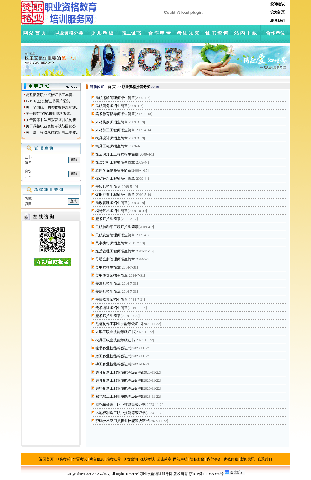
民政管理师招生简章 (111, 203)
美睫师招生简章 (108, 291)
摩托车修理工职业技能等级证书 (120, 405)
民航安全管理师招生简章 (115, 235)
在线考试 (147, 459)
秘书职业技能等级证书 (113, 348)
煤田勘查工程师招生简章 (115, 195)
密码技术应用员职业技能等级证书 (122, 421)
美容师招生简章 (108, 187)
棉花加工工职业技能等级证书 (118, 396)
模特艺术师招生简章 (111, 211)
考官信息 (97, 459)
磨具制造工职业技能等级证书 (118, 372)
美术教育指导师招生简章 (115, 114)
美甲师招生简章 (108, 267)
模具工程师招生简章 (111, 146)
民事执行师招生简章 (111, 243)
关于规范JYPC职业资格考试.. (49, 114)
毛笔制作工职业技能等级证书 (118, 324)
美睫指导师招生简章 (111, 300)
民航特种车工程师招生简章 (116, 227)
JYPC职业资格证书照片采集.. (49, 101)
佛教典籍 (231, 459)
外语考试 (80, 459)
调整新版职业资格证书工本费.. (50, 95)
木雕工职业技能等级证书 (115, 332)
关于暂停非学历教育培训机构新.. (52, 120)
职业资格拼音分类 (136, 87)
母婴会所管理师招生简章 (115, 259)
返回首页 (46, 459)
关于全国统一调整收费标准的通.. (52, 107)
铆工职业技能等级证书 (113, 364)
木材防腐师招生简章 (111, 122)
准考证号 (113, 459)
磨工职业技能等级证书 (113, 356)
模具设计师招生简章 (111, 138)
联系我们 (264, 459)
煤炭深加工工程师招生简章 (116, 154)
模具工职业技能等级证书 (115, 340)
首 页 (112, 87)
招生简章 (164, 459)
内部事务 (214, 459)
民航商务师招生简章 (111, 106)
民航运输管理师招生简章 (115, 98)
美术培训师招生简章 (111, 308)
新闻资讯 (247, 459)
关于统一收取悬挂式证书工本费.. (52, 132)
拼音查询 (131, 459)
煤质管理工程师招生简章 (115, 251)
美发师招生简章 (108, 283)
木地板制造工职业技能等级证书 (120, 413)
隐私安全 (197, 459)
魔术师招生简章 (108, 219)
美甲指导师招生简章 (111, 275)
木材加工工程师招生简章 (115, 130)
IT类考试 (63, 459)
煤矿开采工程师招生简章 (115, 178)
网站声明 (180, 459)
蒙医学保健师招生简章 (113, 170)
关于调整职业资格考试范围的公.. (52, 126)
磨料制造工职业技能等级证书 (118, 388)
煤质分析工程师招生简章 (115, 162)
